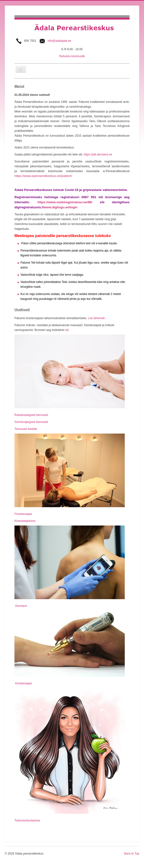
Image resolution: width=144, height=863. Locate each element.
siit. (66, 330)
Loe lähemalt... (97, 318)
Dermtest (20, 606)
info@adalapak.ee (59, 40)
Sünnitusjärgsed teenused (31, 422)
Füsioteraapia (23, 514)
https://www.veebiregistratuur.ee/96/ (65, 202)
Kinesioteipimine (24, 521)
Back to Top (131, 853)
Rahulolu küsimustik (72, 56)
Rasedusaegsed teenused (31, 415)
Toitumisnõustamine (27, 820)
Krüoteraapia (23, 683)
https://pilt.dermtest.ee (98, 154)
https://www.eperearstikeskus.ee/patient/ (43, 176)
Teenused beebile (25, 429)
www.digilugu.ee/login (60, 207)
